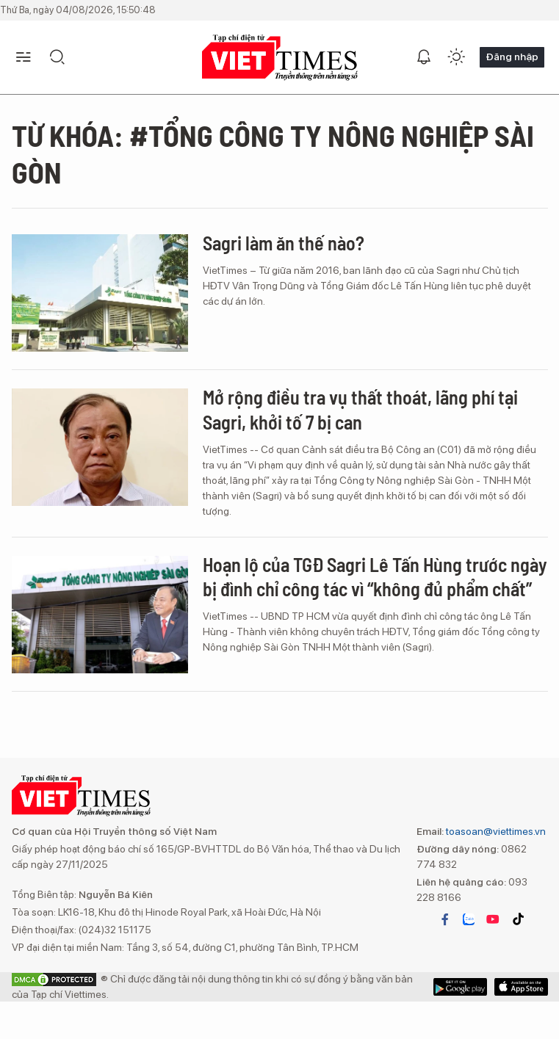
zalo (469, 919)
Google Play (521, 987)
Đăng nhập (512, 56)
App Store (460, 987)
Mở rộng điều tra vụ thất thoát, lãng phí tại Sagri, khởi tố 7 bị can (360, 409)
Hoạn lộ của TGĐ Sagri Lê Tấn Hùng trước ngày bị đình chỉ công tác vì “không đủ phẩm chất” (375, 577)
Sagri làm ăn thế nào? (283, 242)
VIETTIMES (280, 58)
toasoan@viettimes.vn (495, 831)
